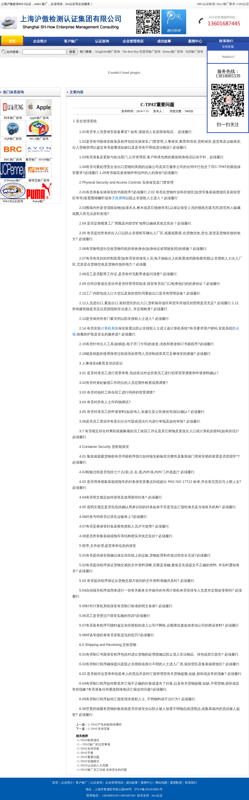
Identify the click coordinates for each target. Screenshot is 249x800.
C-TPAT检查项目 (88, 740)
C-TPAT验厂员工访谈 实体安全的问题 (102, 769)
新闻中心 (195, 41)
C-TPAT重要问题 (88, 757)
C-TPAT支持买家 (99, 729)
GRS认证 (243, 4)
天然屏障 (119, 198)
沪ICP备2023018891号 (148, 789)
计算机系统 (109, 328)
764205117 (228, 57)
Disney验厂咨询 (173, 51)
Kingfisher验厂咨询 (107, 51)
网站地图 (161, 782)
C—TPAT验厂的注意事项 (93, 744)
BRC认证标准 (206, 4)
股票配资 (176, 782)
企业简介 (40, 41)
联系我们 (226, 41)
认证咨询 (102, 41)
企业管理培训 (133, 41)
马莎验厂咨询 (194, 51)
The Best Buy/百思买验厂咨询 (141, 51)
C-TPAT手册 (85, 753)
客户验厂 (71, 41)
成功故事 (164, 41)
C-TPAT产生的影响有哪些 (105, 724)
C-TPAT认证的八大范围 (92, 765)
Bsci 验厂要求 (226, 4)
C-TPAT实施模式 (88, 761)
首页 (12, 41)
